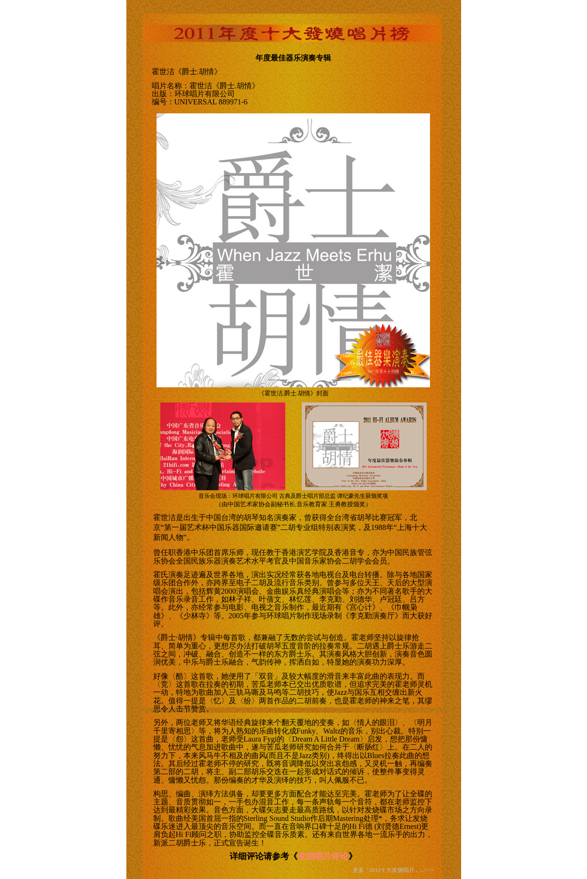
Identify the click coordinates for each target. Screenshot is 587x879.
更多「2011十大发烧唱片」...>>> (393, 870)
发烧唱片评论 (323, 856)
